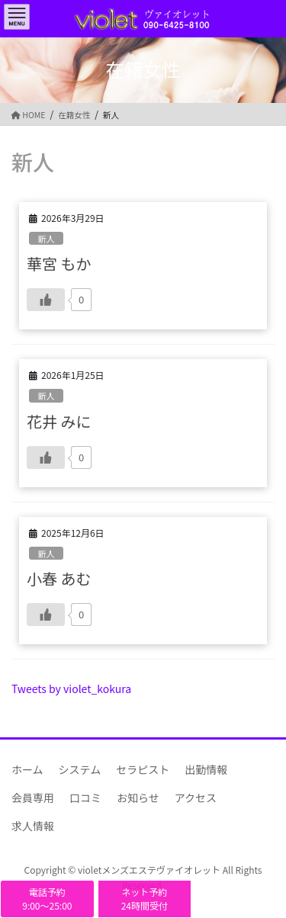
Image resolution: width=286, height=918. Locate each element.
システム (80, 769)
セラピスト (142, 769)
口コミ (85, 797)
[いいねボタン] (46, 299)
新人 (45, 239)
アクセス (196, 797)
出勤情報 (206, 769)
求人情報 (32, 825)
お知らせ (138, 797)
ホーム (27, 769)
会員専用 (32, 797)
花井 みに (59, 421)
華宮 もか (59, 263)
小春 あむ (59, 578)
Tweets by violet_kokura (71, 688)
